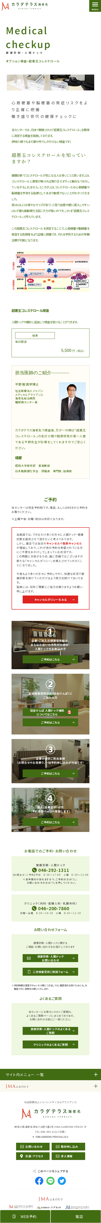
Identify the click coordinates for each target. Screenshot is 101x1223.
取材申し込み (69, 1146)
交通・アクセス (34, 1156)
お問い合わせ (33, 1146)
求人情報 (66, 1156)
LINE (50, 1181)
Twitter (62, 1181)
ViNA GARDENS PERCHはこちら (52, 1136)
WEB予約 (29, 1216)
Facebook (39, 1181)
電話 (79, 1216)
